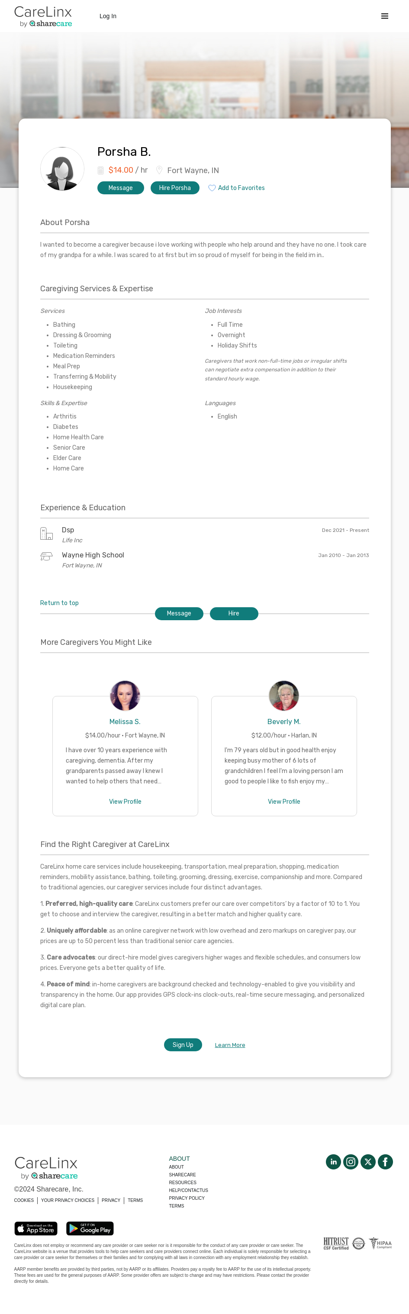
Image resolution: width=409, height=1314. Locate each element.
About (176, 1167)
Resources (182, 1182)
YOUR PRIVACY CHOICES (67, 1200)
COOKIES (24, 1200)
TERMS (135, 1200)
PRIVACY (111, 1200)
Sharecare (182, 1174)
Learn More (230, 1045)
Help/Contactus (188, 1190)
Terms (176, 1206)
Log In (108, 16)
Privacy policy (187, 1198)
